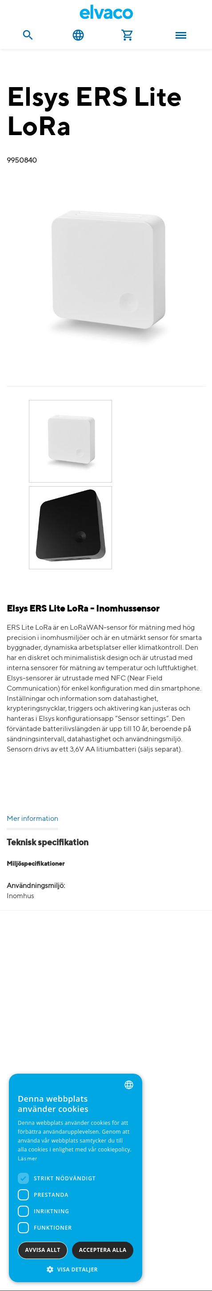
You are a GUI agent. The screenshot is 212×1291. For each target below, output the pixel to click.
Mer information (32, 819)
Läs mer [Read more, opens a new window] (27, 1159)
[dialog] (75, 1178)
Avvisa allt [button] (42, 1250)
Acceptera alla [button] (103, 1250)
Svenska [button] (78, 35)
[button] (75, 1269)
